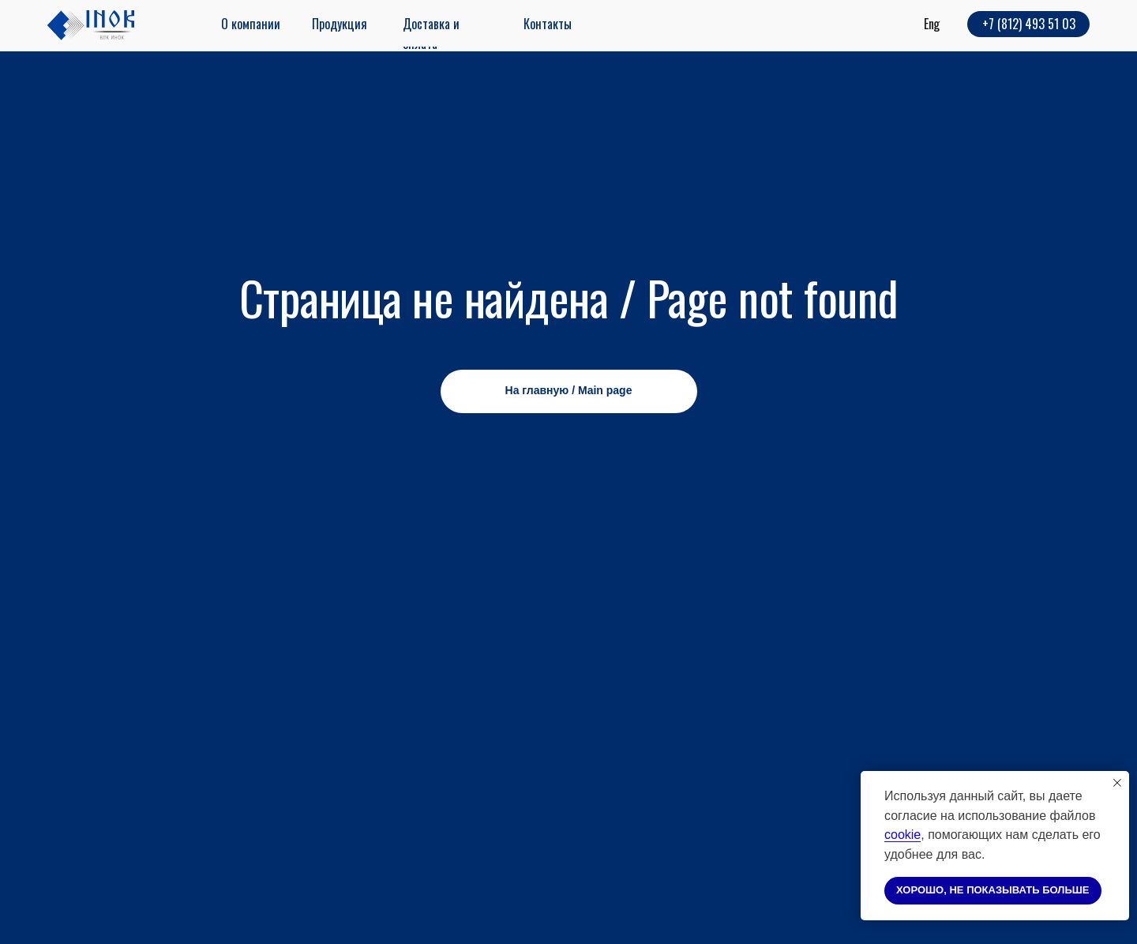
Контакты (547, 23)
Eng (932, 23)
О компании (250, 23)
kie (913, 834)
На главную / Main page (568, 390)
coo (894, 834)
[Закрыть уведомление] (1117, 783)
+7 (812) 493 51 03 (1028, 23)
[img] (90, 25)
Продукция (339, 23)
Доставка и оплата (431, 33)
